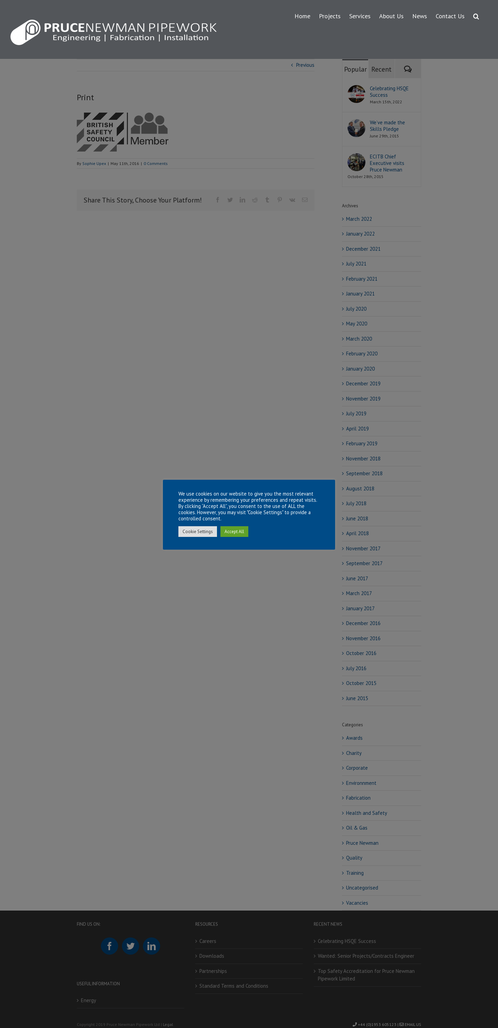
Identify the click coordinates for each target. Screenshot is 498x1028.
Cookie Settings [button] (198, 531)
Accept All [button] (234, 531)
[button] (476, 15)
